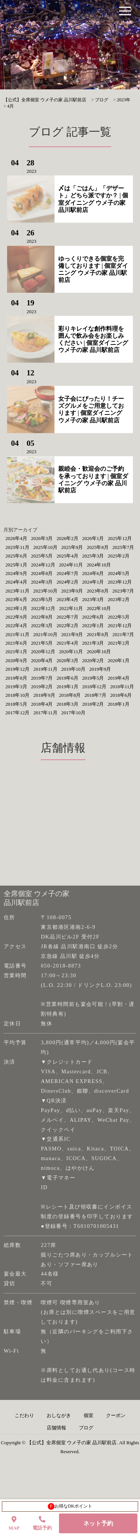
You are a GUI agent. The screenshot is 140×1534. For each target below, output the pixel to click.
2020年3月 (67, 660)
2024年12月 (43, 565)
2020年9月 (16, 660)
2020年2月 (93, 660)
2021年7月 (123, 634)
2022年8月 (42, 617)
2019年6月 (67, 678)
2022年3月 (42, 625)
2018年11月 (122, 686)
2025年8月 (98, 547)
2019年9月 (100, 669)
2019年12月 (17, 669)
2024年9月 (16, 573)
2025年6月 (16, 556)
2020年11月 (71, 651)
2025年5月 (42, 556)
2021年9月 (72, 634)
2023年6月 (16, 599)
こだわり (24, 1415)
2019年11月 (45, 669)
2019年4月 (119, 678)
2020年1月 (119, 660)
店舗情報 (56, 1427)
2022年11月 (71, 608)
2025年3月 (93, 556)
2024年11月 (71, 565)
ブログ (86, 1427)
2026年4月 (16, 538)
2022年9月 (16, 617)
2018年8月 (70, 695)
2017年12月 (17, 712)
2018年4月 (42, 704)
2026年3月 (42, 538)
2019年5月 (93, 678)
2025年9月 (72, 547)
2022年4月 (16, 625)
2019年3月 (16, 686)
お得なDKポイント (70, 1506)
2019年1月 (67, 686)
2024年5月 (119, 573)
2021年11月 (17, 634)
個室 (88, 1415)
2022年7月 (67, 617)
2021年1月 (16, 651)
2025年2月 (119, 556)
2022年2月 (67, 625)
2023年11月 (17, 591)
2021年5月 (42, 643)
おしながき (59, 1415)
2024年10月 (99, 565)
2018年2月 (93, 704)
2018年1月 (119, 704)
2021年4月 (67, 643)
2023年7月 (123, 591)
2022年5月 (119, 617)
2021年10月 (45, 634)
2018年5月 (16, 704)
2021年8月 (98, 634)
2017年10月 (73, 712)
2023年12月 (120, 582)
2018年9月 (44, 695)
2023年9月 (72, 591)
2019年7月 (42, 678)
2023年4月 (67, 599)
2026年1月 (93, 538)
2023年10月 (45, 591)
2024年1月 (93, 582)
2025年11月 (17, 547)
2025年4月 (67, 556)
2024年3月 (42, 582)
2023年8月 (98, 591)
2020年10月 (99, 651)
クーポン (115, 1415)
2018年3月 (67, 704)
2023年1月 (16, 608)
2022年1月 (93, 625)
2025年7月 (123, 547)
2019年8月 (16, 678)
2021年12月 (120, 625)
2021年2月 (119, 643)
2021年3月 (93, 643)
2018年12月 (94, 686)
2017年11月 (45, 712)
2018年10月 (17, 695)
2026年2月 (67, 538)
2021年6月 (16, 643)
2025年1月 (16, 565)
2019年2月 (42, 686)
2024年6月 (93, 573)
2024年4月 (16, 582)
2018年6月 (121, 695)
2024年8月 (42, 573)
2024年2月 (67, 582)
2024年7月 (67, 573)
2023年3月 (93, 599)
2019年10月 (73, 669)
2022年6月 (93, 617)
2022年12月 (43, 608)
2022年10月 (99, 608)
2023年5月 (42, 599)
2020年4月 (42, 660)
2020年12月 (43, 651)
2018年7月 (95, 695)
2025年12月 (120, 538)
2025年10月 (45, 547)
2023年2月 (119, 599)
